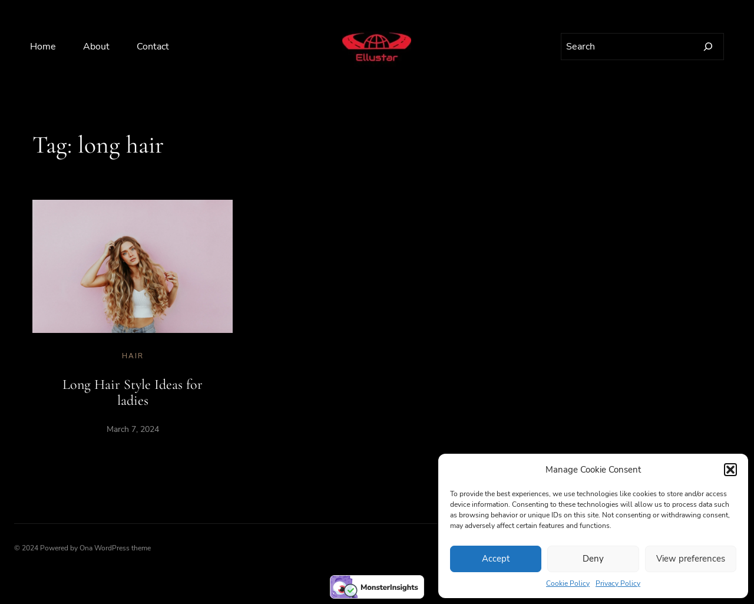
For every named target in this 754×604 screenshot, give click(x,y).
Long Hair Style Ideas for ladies (132, 393)
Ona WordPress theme (115, 548)
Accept (496, 559)
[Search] (708, 46)
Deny (593, 559)
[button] (730, 470)
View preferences (690, 559)
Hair (133, 356)
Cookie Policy (568, 583)
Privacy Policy (618, 583)
